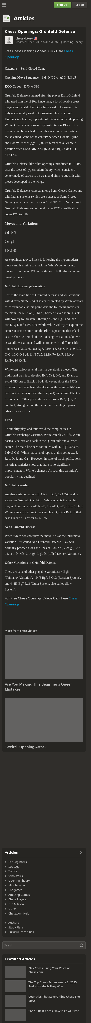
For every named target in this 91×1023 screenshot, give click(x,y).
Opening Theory (73, 42)
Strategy (13, 866)
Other (12, 909)
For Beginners (17, 862)
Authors (13, 922)
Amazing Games (19, 895)
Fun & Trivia (16, 904)
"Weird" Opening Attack (26, 746)
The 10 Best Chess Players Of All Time (53, 1011)
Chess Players (17, 899)
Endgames (15, 890)
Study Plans (16, 927)
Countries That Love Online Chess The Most (54, 998)
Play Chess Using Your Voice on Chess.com (49, 970)
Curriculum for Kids (21, 932)
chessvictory (24, 38)
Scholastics (15, 876)
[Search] (44, 945)
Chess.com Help (18, 913)
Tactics (12, 871)
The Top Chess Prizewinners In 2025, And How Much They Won (53, 984)
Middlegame (16, 885)
